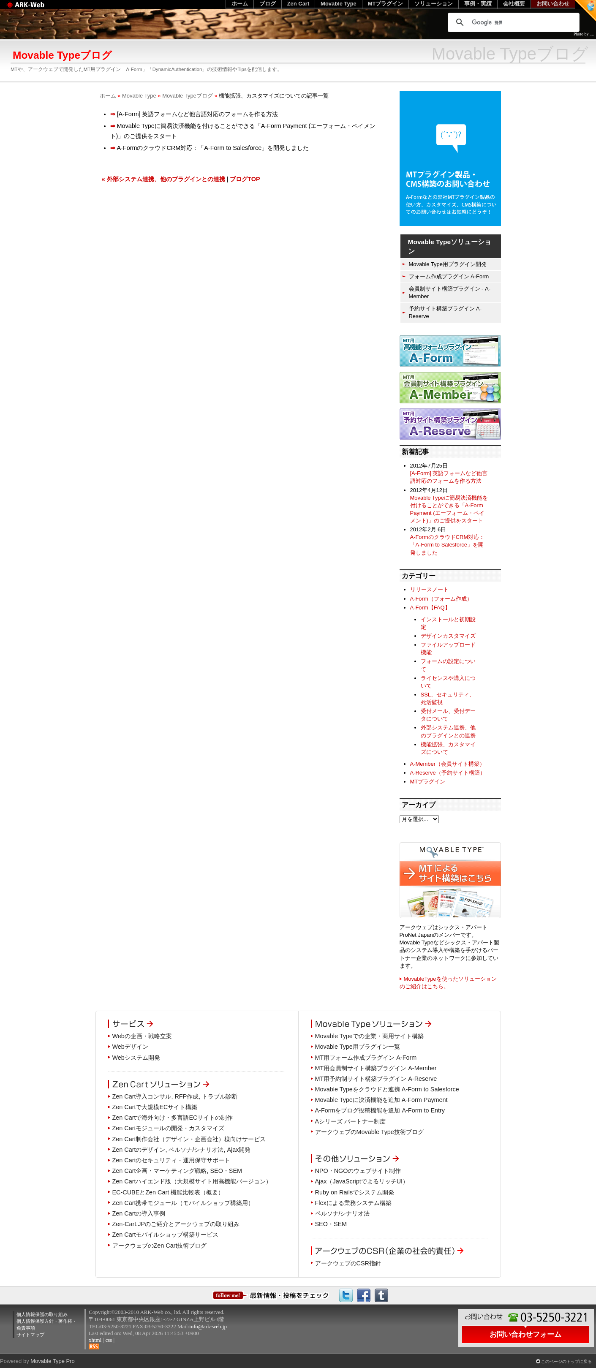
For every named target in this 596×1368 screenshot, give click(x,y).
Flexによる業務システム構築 (353, 1202)
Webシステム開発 (136, 1057)
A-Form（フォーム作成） (441, 599)
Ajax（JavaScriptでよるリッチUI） (362, 1181)
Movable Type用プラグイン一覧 (357, 1046)
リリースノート (429, 589)
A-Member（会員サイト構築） (447, 764)
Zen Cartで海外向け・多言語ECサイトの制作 (172, 1117)
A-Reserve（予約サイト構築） (447, 773)
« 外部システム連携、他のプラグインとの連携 (163, 179)
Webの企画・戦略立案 (142, 1036)
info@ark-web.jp (208, 1326)
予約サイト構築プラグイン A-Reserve (445, 312)
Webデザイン (130, 1046)
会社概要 (514, 3)
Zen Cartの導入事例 (139, 1213)
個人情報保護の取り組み (42, 1314)
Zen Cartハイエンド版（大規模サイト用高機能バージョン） (192, 1181)
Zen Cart (298, 3)
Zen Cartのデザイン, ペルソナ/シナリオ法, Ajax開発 (181, 1149)
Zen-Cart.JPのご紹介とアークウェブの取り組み (176, 1224)
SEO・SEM (331, 1224)
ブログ (267, 3)
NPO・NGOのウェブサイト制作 (358, 1170)
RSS (94, 1346)
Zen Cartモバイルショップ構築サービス (165, 1234)
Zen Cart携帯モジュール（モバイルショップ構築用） (183, 1202)
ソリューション (433, 3)
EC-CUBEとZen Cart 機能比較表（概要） (168, 1192)
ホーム (108, 95)
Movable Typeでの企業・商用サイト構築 (369, 1036)
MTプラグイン (428, 781)
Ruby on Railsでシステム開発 (355, 1192)
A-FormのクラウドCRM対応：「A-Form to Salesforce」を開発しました (447, 544)
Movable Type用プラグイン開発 (448, 264)
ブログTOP (245, 179)
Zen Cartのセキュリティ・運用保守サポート (171, 1160)
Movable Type (139, 95)
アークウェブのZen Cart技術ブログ (159, 1245)
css (108, 1340)
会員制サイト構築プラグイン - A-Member (449, 292)
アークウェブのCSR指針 (348, 1263)
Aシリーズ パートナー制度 (350, 1121)
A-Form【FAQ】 (430, 607)
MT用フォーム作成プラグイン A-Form (366, 1057)
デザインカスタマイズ (448, 636)
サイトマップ (30, 1334)
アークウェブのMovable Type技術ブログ (369, 1132)
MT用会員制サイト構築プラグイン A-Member (376, 1068)
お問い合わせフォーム (525, 1334)
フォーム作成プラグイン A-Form (449, 276)
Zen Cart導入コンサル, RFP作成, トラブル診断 (175, 1096)
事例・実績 (478, 3)
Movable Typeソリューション (450, 246)
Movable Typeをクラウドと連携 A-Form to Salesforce (387, 1089)
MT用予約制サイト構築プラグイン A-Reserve (376, 1078)
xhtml (95, 1340)
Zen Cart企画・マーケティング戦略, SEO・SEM (177, 1170)
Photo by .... (584, 34)
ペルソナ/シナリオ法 (342, 1213)
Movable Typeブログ (187, 95)
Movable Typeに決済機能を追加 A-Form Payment (381, 1099)
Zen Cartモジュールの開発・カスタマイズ (168, 1128)
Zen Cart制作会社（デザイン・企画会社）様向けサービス (189, 1139)
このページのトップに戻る (566, 1361)
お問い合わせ (552, 3)
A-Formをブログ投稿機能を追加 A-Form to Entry (380, 1110)
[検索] (512, 22)
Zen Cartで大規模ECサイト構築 (155, 1107)
